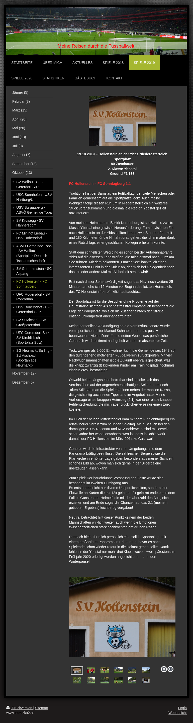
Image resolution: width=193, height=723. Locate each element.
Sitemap (41, 708)
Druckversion (19, 708)
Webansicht (177, 713)
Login (182, 708)
